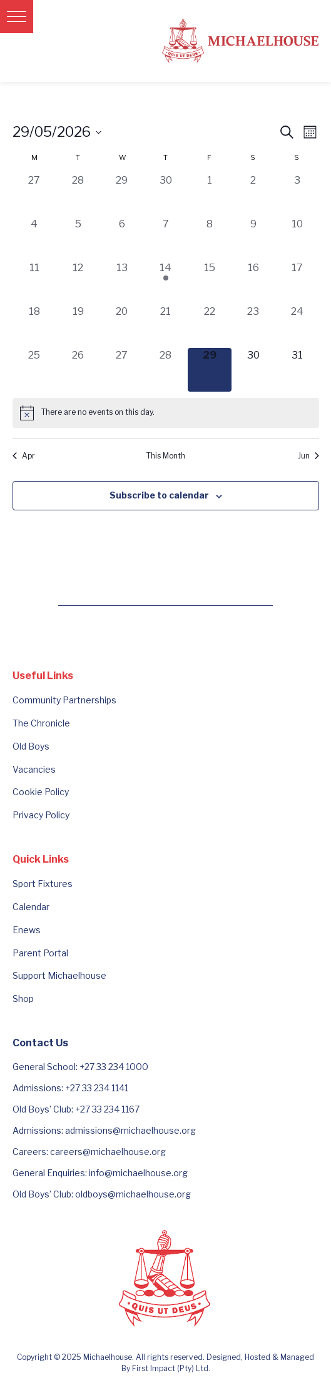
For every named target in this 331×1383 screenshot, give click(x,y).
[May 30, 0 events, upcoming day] (253, 370)
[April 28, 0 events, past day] (78, 195)
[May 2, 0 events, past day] (253, 195)
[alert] (166, 413)
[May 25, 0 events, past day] (34, 370)
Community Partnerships (64, 700)
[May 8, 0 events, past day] (210, 238)
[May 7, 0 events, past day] (166, 238)
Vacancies (34, 769)
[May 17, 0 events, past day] (297, 282)
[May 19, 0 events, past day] (78, 326)
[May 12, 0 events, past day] (78, 282)
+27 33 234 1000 (113, 1066)
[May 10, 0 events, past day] (297, 238)
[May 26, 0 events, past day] (78, 370)
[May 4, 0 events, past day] (34, 238)
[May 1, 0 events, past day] (210, 195)
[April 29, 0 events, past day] (122, 195)
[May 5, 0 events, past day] (78, 238)
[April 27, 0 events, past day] (34, 195)
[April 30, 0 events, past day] (166, 195)
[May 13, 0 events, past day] (122, 282)
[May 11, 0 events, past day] (34, 282)
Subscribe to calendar (159, 495)
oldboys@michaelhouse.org (133, 1194)
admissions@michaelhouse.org (130, 1130)
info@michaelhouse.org (138, 1172)
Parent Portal (40, 953)
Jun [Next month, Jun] (308, 455)
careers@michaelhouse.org (108, 1151)
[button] (16, 16)
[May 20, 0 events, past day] (122, 326)
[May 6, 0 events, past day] (122, 238)
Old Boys (31, 746)
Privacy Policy (41, 815)
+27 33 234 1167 (107, 1109)
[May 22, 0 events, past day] (210, 326)
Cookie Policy (41, 791)
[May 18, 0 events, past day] (34, 326)
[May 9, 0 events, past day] (253, 238)
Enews (27, 929)
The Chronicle (41, 723)
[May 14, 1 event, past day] (166, 282)
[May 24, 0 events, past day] (297, 326)
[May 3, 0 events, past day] (297, 195)
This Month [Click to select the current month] (165, 455)
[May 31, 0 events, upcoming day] (297, 370)
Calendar (31, 906)
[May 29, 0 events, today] (210, 370)
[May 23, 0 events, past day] (253, 326)
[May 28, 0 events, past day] (166, 370)
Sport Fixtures (43, 883)
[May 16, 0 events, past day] (253, 282)
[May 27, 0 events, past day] (122, 370)
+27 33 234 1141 (96, 1088)
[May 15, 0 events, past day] (210, 282)
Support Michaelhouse (59, 975)
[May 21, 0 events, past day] (166, 326)
